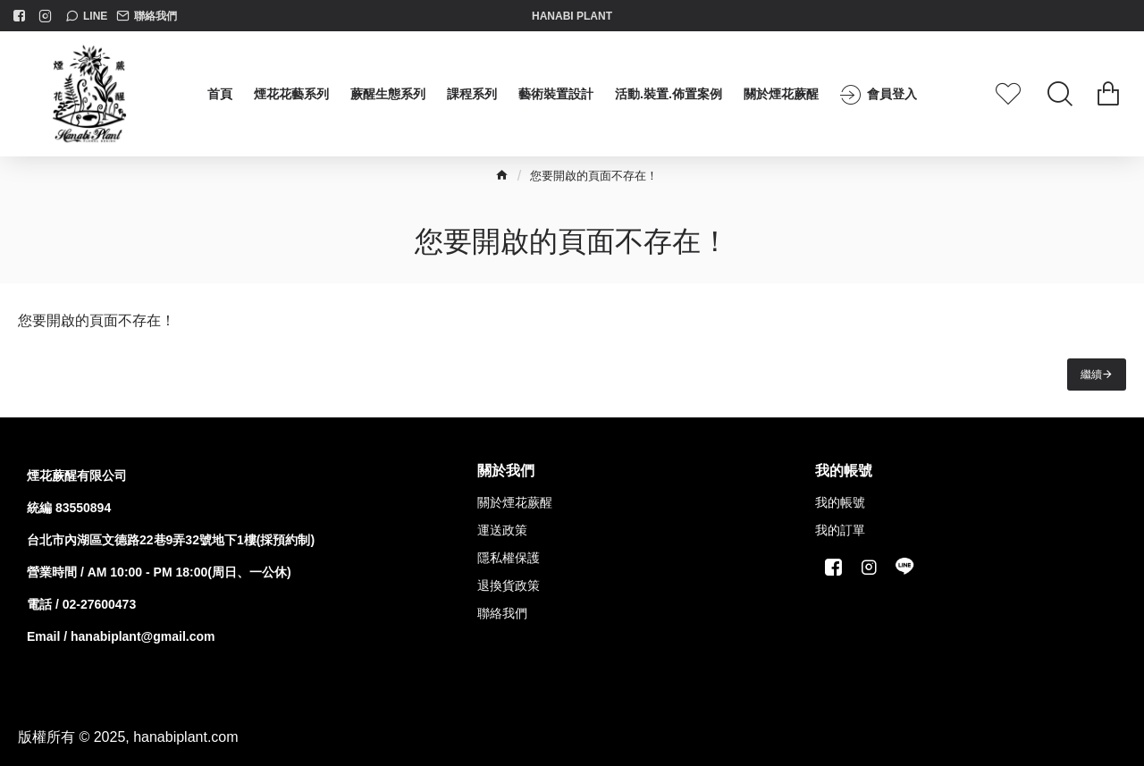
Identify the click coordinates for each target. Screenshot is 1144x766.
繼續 (1091, 374)
